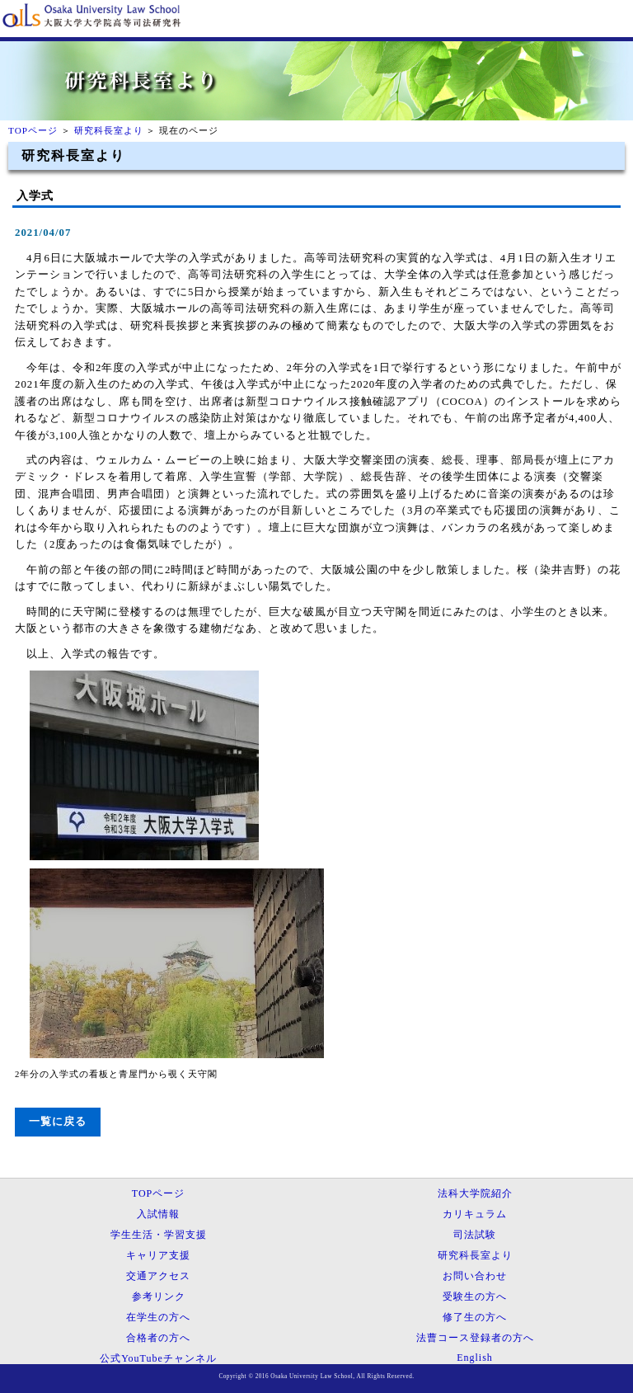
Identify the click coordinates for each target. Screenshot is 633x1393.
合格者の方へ (158, 1338)
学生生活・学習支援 (158, 1234)
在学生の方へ (158, 1317)
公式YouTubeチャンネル (158, 1358)
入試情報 (158, 1214)
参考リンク (158, 1296)
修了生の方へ (475, 1317)
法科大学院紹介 (475, 1193)
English (475, 1357)
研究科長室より (108, 130)
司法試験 (474, 1234)
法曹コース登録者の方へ (475, 1338)
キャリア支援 (158, 1255)
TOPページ (33, 130)
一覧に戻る (58, 1121)
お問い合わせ (475, 1276)
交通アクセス (158, 1276)
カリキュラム (475, 1214)
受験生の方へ (475, 1296)
